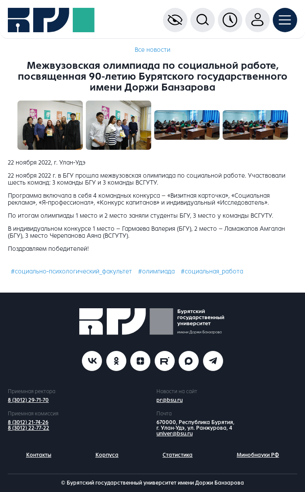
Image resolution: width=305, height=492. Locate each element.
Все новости (152, 50)
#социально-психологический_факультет (71, 271)
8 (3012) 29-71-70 (28, 400)
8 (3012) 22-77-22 (28, 428)
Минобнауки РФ (258, 455)
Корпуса (107, 455)
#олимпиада (156, 271)
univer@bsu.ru (174, 433)
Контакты (38, 455)
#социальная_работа (212, 271)
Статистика (178, 455)
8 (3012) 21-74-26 (28, 422)
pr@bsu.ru (169, 400)
